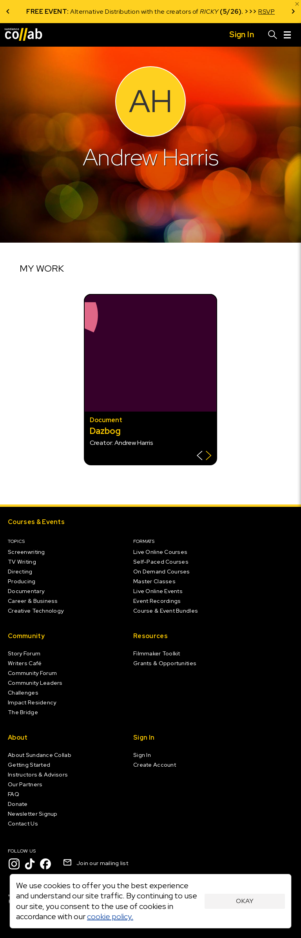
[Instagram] (14, 864)
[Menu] (287, 35)
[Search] (272, 35)
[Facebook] (45, 864)
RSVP (266, 11)
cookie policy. (110, 916)
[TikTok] (30, 864)
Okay (245, 901)
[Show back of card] (204, 456)
